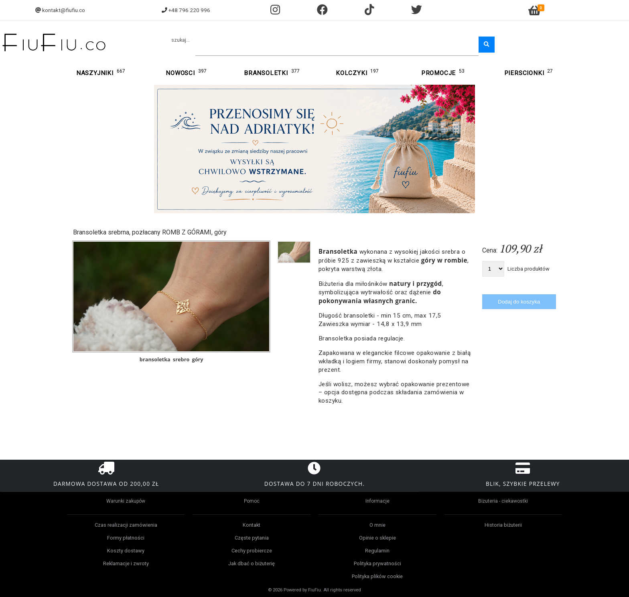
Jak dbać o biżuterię (251, 563)
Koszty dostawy (125, 551)
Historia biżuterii (503, 525)
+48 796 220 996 (189, 10)
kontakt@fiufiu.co (63, 10)
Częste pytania (252, 538)
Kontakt (251, 525)
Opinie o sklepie (377, 538)
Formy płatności (125, 538)
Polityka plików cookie (377, 576)
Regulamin (377, 551)
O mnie (377, 525)
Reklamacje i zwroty (126, 563)
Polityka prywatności (377, 563)
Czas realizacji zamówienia (126, 525)
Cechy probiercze (251, 551)
